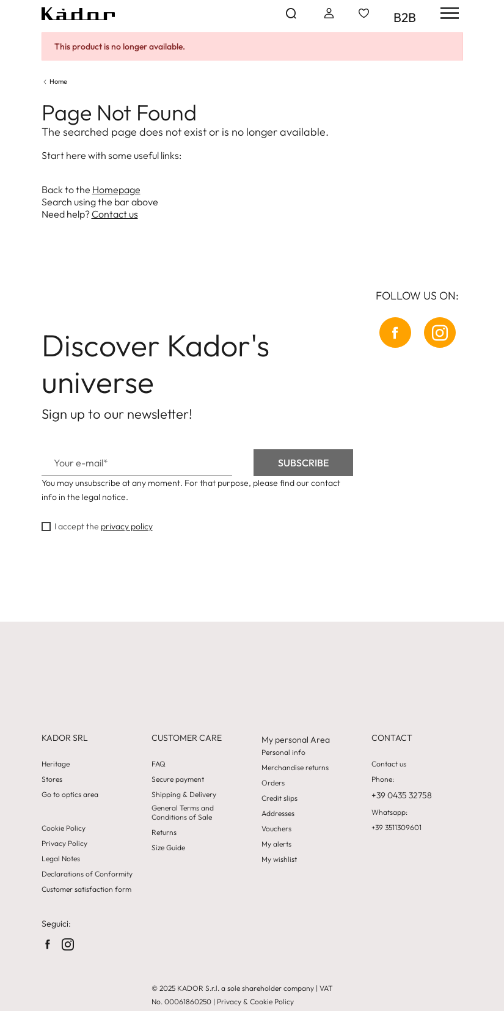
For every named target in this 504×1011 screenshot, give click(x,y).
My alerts (276, 844)
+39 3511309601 (396, 827)
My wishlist (279, 859)
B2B (404, 17)
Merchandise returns (295, 767)
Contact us (115, 214)
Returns (164, 832)
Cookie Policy (64, 828)
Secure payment (178, 779)
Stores (52, 779)
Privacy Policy (64, 843)
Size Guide (168, 848)
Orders (273, 783)
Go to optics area (70, 794)
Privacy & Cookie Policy (255, 1001)
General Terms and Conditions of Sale (183, 812)
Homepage (116, 189)
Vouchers (276, 829)
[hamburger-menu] (445, 13)
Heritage (56, 764)
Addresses (277, 813)
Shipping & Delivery (184, 794)
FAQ (159, 764)
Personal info (283, 752)
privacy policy (127, 526)
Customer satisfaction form (86, 889)
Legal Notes (61, 859)
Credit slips (279, 798)
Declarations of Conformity (87, 874)
